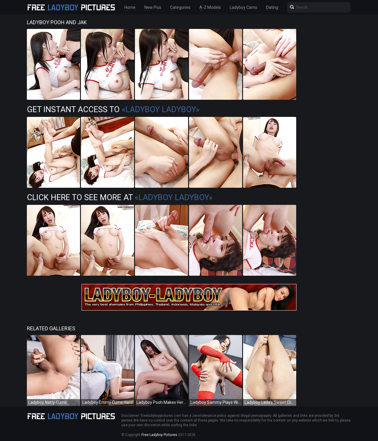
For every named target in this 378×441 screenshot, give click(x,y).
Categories (180, 7)
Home (130, 7)
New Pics (152, 7)
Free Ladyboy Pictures (159, 435)
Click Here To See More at (120, 197)
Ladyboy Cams (243, 7)
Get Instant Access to (113, 109)
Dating (272, 7)
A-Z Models (210, 7)
